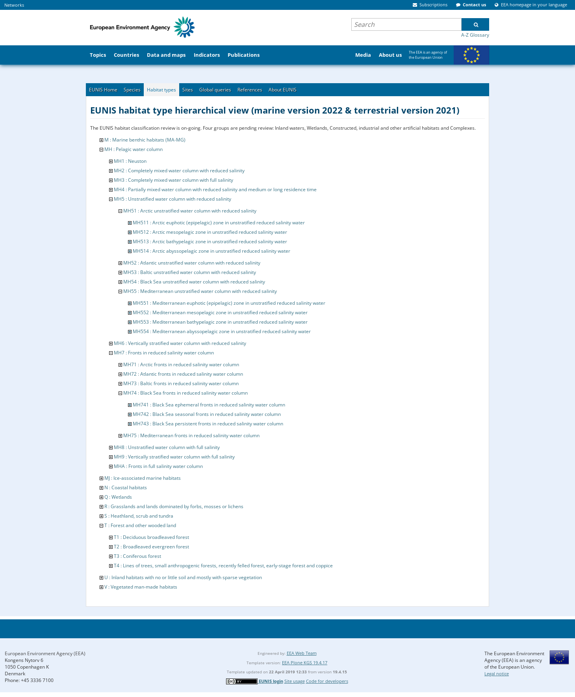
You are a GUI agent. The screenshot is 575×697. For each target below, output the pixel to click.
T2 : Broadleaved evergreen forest (151, 546)
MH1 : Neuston (130, 161)
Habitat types (161, 89)
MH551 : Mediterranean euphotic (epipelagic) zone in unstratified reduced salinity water (229, 303)
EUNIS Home (103, 89)
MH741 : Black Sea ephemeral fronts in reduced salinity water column (209, 404)
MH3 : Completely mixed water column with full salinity (173, 180)
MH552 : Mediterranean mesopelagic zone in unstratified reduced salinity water (220, 312)
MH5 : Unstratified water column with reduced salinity (172, 199)
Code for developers (327, 681)
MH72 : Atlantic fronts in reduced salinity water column (183, 374)
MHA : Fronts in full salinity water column (158, 466)
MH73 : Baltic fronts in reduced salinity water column (181, 383)
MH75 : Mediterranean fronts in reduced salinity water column (191, 435)
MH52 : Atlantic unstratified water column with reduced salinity (191, 262)
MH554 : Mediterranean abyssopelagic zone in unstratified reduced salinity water (222, 331)
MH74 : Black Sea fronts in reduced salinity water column (185, 393)
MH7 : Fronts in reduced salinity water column (164, 352)
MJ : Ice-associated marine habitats (142, 478)
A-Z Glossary (475, 35)
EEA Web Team (302, 653)
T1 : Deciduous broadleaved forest (151, 537)
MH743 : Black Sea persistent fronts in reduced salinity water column (208, 423)
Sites (187, 89)
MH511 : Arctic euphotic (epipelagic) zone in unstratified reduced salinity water (219, 222)
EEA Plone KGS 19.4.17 (304, 662)
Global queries (215, 89)
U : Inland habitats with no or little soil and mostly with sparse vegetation (183, 577)
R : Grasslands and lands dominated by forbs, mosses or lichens (173, 506)
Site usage (294, 681)
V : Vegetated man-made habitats (140, 586)
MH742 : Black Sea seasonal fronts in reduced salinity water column (207, 414)
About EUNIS (283, 89)
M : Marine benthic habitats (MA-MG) (144, 139)
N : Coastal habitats (125, 487)
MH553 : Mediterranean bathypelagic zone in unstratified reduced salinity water (220, 322)
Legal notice (496, 673)
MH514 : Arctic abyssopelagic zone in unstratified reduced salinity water (211, 251)
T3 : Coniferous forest (137, 556)
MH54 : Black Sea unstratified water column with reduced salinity (194, 281)
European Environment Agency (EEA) (45, 653)
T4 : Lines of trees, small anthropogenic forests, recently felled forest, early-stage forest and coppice (223, 565)
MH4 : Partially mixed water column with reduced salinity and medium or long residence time (215, 189)
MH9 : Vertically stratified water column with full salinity (174, 456)
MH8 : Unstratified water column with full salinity (167, 447)
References (249, 89)
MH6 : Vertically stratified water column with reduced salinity (180, 343)
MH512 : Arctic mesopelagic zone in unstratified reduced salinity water (210, 232)
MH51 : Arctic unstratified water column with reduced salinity (189, 210)
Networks (14, 5)
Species (132, 89)
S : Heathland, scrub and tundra (138, 515)
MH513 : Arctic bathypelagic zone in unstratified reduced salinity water (210, 241)
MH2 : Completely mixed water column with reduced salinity (179, 170)
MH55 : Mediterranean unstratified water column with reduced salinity (200, 291)
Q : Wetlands (118, 497)
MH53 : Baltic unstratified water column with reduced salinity (189, 272)
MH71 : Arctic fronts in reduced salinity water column (181, 364)
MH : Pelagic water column (133, 149)
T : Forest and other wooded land (140, 525)
